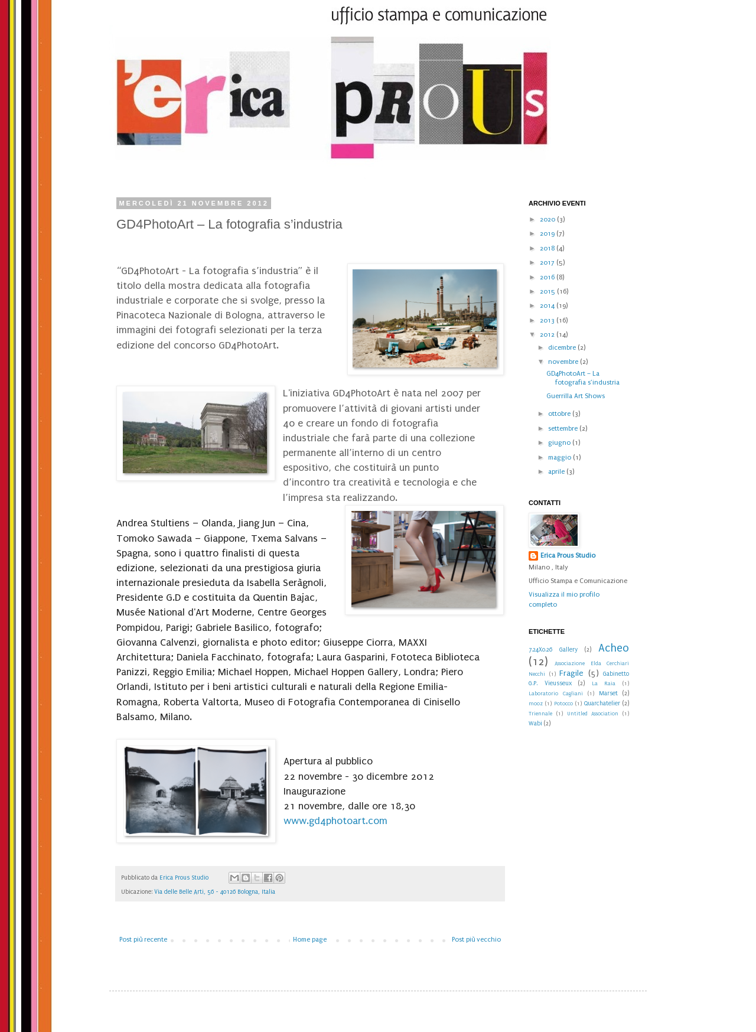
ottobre (560, 414)
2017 (548, 262)
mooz (536, 704)
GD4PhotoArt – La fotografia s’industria (583, 378)
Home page (310, 939)
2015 (548, 291)
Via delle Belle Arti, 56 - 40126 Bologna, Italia (214, 892)
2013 (548, 320)
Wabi (535, 723)
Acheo (613, 648)
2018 (548, 248)
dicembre (563, 347)
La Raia (604, 683)
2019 (548, 233)
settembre (563, 428)
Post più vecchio (476, 939)
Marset (608, 693)
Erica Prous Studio (567, 555)
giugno (560, 443)
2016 (548, 277)
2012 (548, 334)
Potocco (563, 704)
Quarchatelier (602, 703)
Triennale (540, 714)
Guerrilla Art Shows (575, 396)
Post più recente (143, 939)
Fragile (571, 673)
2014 (548, 306)
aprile (557, 472)
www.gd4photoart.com (335, 820)
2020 (548, 219)
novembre (564, 362)
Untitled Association (593, 714)
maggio (560, 457)
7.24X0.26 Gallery (553, 649)
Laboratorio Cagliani (556, 693)
